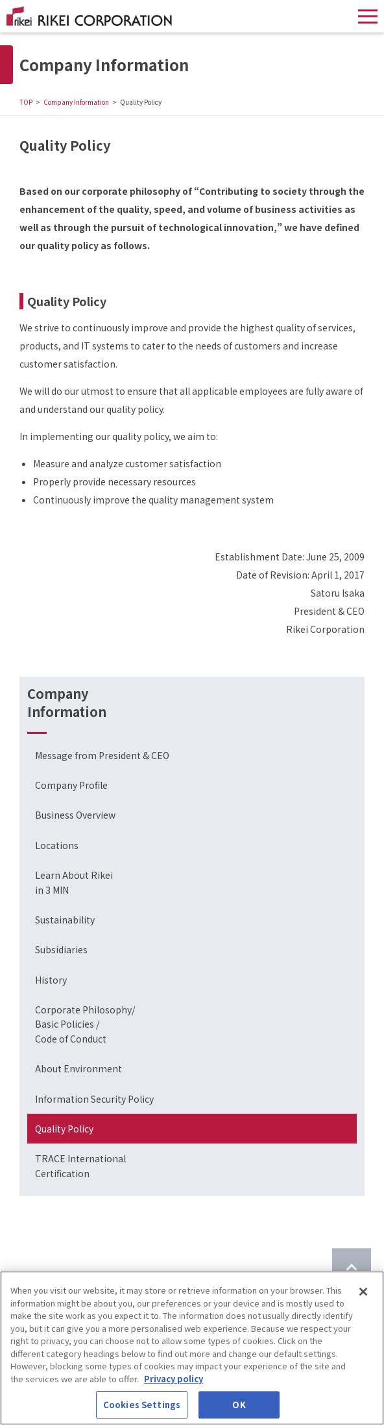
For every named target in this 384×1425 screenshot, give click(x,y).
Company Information (76, 102)
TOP (25, 102)
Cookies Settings (141, 1404)
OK (238, 1404)
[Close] (363, 1291)
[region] (192, 1348)
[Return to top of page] (351, 1267)
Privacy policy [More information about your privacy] (173, 1379)
